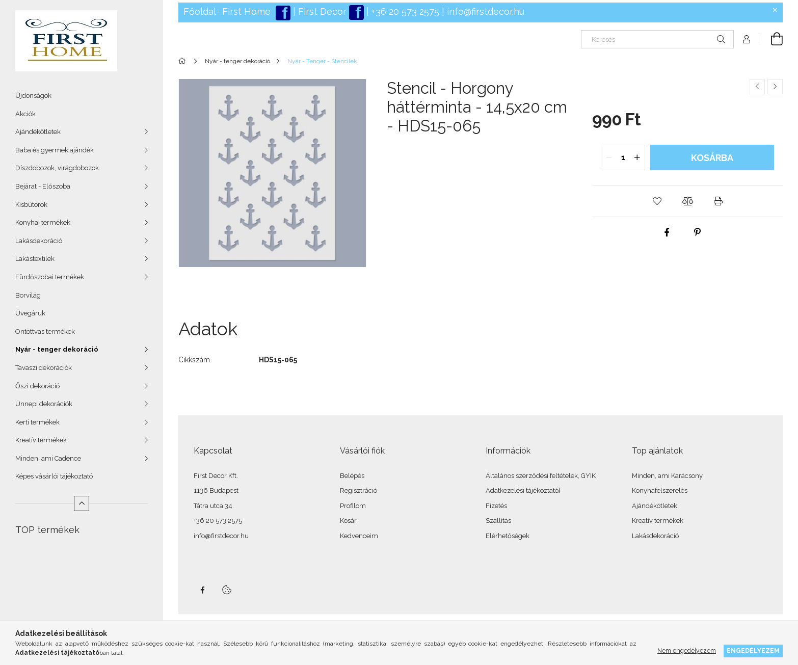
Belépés (352, 476)
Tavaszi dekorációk (43, 367)
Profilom (353, 506)
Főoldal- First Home (227, 11)
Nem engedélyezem (686, 650)
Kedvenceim (359, 536)
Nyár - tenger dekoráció (56, 349)
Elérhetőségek (507, 536)
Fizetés (496, 506)
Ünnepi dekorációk (43, 404)
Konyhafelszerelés (659, 490)
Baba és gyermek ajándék (54, 150)
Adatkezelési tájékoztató (522, 490)
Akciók (25, 114)
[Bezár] (775, 10)
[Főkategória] (183, 61)
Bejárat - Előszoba (42, 186)
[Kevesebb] (81, 503)
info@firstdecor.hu (485, 11)
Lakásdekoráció (38, 241)
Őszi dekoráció (37, 386)
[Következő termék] (775, 86)
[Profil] (746, 39)
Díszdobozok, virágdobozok (57, 168)
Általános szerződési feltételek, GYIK (541, 476)
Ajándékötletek (38, 132)
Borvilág (28, 295)
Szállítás (498, 520)
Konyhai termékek (42, 222)
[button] (657, 201)
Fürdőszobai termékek (49, 277)
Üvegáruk (30, 313)
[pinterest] (697, 232)
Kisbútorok (31, 204)
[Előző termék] (757, 86)
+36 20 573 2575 (404, 11)
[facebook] (667, 232)
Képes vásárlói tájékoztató (54, 476)
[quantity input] (623, 157)
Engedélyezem (753, 650)
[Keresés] (657, 39)
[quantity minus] (609, 157)
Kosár (348, 520)
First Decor (321, 11)
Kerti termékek (37, 422)
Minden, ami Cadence (48, 458)
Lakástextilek (35, 258)
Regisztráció (358, 490)
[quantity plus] (637, 157)
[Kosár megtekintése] (771, 39)
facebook (202, 590)
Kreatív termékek (41, 440)
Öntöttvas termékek (45, 331)
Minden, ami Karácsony (667, 476)
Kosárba (712, 157)
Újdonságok (33, 95)
